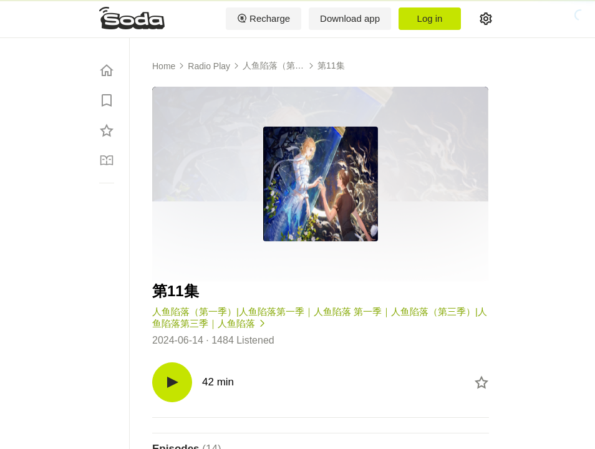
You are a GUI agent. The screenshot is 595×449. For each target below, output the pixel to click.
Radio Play (209, 66)
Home (163, 66)
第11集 (331, 65)
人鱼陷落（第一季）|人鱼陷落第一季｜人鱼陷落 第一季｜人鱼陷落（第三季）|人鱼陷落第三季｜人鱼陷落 (273, 66)
